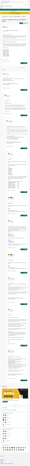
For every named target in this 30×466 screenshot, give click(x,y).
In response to (9, 122)
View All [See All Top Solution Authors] (4, 426)
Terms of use (1, 460)
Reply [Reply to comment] (25, 115)
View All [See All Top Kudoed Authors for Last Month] (4, 442)
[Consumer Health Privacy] (10, 463)
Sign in (21, 9)
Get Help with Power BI (17, 16)
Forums (10, 16)
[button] (21, 23)
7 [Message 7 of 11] (10, 343)
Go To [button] (26, 9)
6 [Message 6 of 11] (10, 302)
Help (23, 9)
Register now (18, 13)
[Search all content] (19, 11)
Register (18, 9)
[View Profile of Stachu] (5, 73)
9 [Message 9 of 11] (10, 213)
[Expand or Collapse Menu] (1, 8)
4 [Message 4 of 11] (8, 146)
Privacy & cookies (2, 459)
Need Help (6, 59)
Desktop (23, 16)
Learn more (2, 3)
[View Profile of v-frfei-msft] (13, 197)
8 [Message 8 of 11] (10, 378)
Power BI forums (5, 16)
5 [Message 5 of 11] (10, 190)
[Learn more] (5, 401)
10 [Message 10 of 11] (10, 247)
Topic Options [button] (25, 23)
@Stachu (6, 101)
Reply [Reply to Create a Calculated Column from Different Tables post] (25, 63)
